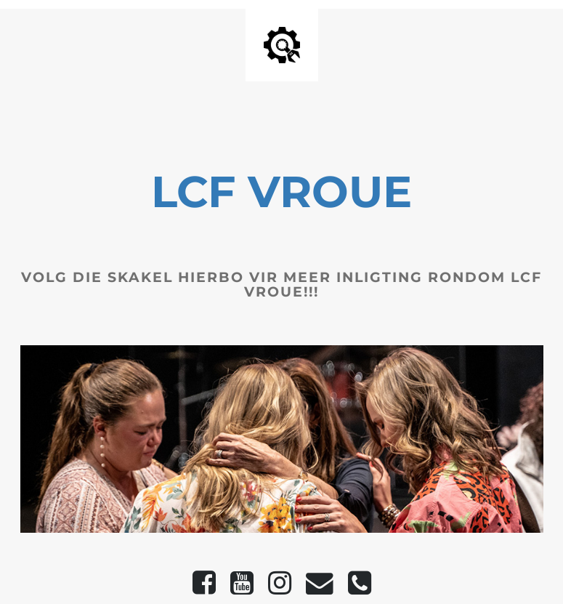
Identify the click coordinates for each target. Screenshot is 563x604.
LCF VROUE (281, 191)
